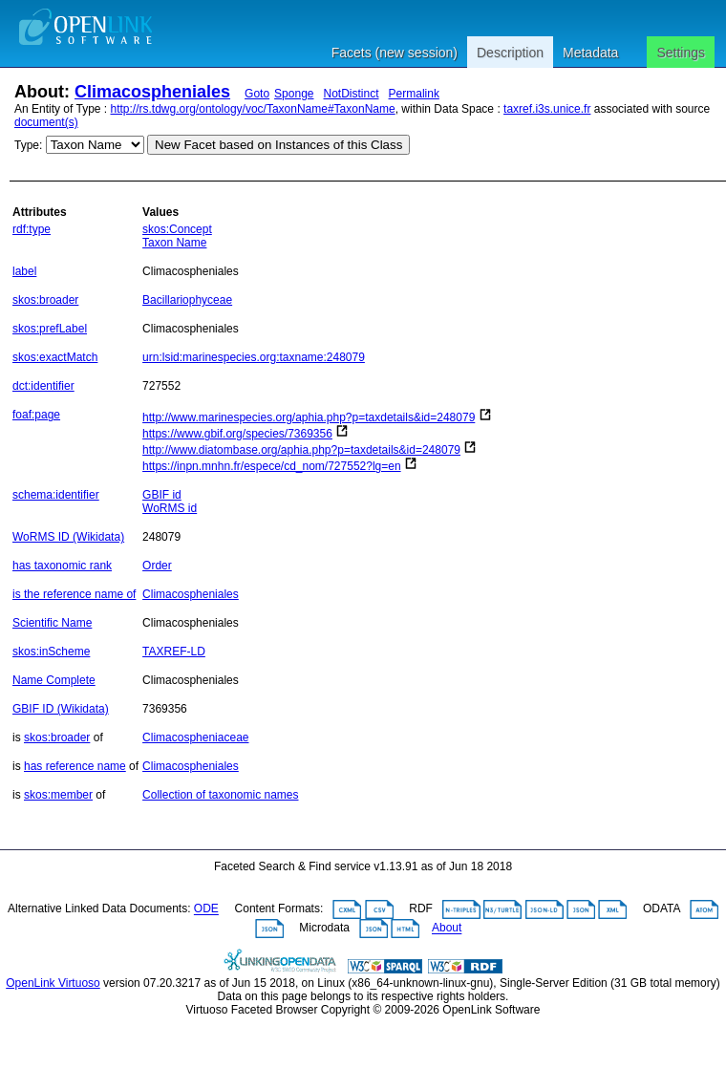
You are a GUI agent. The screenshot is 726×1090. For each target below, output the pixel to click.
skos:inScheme (51, 651)
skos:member (58, 794)
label (24, 271)
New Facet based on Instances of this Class (278, 145)
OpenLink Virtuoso (53, 983)
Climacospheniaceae (195, 737)
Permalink (414, 93)
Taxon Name (174, 242)
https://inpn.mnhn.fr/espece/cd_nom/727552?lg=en (271, 466)
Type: (28, 145)
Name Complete (54, 680)
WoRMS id (169, 508)
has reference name (75, 766)
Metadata (590, 52)
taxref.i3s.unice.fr (546, 109)
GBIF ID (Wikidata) (60, 709)
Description (510, 52)
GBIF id (162, 495)
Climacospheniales (152, 91)
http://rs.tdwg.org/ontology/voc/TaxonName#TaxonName (253, 109)
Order (157, 565)
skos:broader (45, 300)
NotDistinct (351, 93)
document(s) (46, 122)
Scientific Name (52, 623)
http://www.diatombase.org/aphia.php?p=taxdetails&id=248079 (301, 450)
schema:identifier (55, 495)
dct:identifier (43, 386)
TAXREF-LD (173, 651)
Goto (257, 93)
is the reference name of (74, 594)
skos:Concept (177, 229)
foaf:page (36, 414)
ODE (206, 909)
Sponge (293, 93)
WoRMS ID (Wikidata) (68, 537)
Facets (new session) (394, 52)
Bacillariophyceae (187, 300)
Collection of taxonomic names (220, 794)
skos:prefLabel (49, 328)
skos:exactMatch (54, 357)
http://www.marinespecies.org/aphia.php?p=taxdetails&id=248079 (308, 417)
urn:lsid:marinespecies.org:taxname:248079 (253, 357)
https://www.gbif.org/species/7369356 (237, 433)
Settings (680, 52)
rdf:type (31, 229)
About (446, 928)
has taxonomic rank (62, 565)
